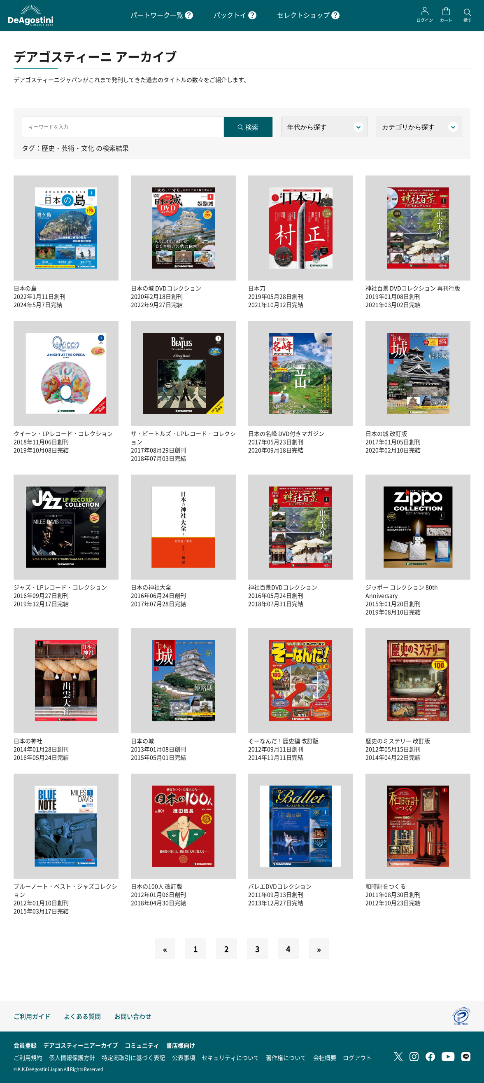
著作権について (286, 1057)
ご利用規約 (28, 1057)
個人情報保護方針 (72, 1057)
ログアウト (357, 1057)
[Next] (319, 948)
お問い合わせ (132, 1016)
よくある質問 (82, 1016)
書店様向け (180, 1045)
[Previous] (165, 948)
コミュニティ (142, 1045)
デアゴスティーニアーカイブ (80, 1045)
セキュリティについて (230, 1057)
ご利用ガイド (32, 1016)
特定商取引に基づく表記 (133, 1057)
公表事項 (183, 1057)
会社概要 (324, 1057)
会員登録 (25, 1045)
